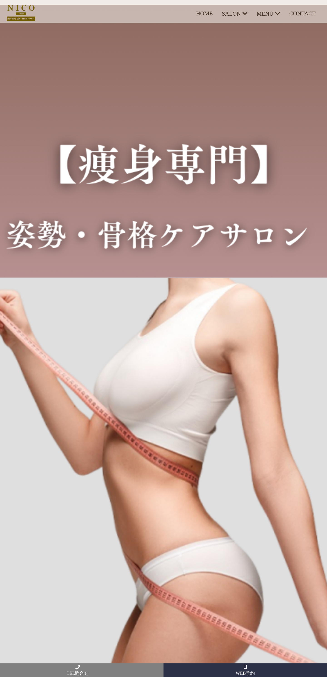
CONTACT (302, 13)
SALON (231, 14)
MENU (265, 14)
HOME (204, 13)
